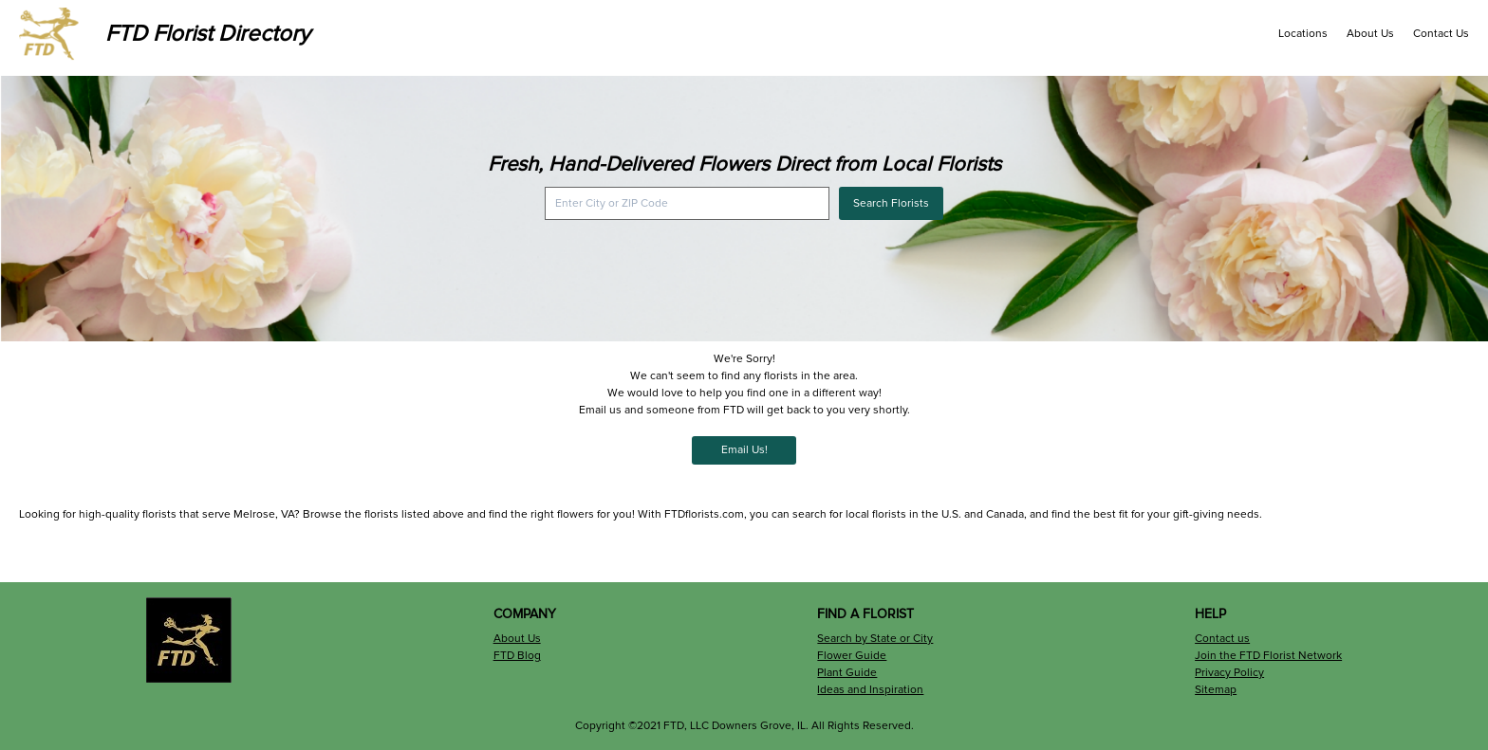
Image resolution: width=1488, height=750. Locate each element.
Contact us (1222, 638)
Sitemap (1216, 690)
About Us (1370, 34)
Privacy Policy (1229, 673)
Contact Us (1441, 34)
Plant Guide (847, 673)
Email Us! (744, 450)
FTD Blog (517, 656)
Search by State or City (875, 638)
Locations (1303, 34)
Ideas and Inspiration (870, 690)
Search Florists (891, 203)
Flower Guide (851, 656)
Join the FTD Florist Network (1268, 656)
